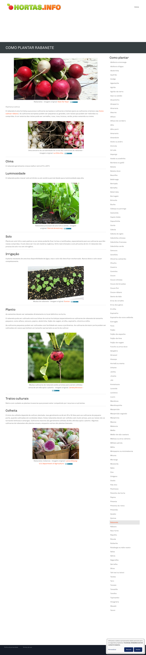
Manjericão (115, 409)
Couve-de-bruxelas (118, 284)
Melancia (114, 426)
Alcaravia (114, 108)
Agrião (113, 87)
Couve (112, 276)
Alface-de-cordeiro (118, 121)
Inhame (113, 368)
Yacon (112, 610)
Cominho (114, 271)
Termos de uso (27, 647)
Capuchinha (115, 221)
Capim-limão (115, 217)
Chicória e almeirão (118, 259)
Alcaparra (114, 104)
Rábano (113, 527)
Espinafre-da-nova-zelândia (121, 317)
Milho (112, 447)
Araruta (113, 146)
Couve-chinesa (116, 280)
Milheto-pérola (116, 443)
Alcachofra (114, 100)
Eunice (67, 301)
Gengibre (114, 351)
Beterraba (114, 192)
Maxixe (113, 422)
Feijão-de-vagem (117, 343)
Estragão (114, 322)
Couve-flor (114, 288)
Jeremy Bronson (75, 388)
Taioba (113, 577)
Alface (112, 117)
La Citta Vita (58, 153)
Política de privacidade (11, 647)
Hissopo (113, 359)
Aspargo (113, 154)
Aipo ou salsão (116, 96)
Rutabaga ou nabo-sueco (120, 548)
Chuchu (113, 263)
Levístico (114, 393)
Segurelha (114, 560)
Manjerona (114, 418)
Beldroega (114, 179)
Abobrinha (114, 71)
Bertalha (113, 188)
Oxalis (112, 481)
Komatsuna (115, 384)
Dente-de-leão (116, 297)
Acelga (113, 79)
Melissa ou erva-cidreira (120, 439)
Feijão (112, 330)
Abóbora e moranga (118, 62)
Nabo (112, 468)
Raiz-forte (114, 531)
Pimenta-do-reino (117, 506)
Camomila (114, 213)
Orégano (113, 476)
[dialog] (125, 646)
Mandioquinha (116, 405)
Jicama (113, 376)
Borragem (114, 196)
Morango (114, 460)
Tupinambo (114, 598)
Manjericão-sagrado (118, 414)
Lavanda (113, 388)
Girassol (113, 355)
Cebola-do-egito (116, 234)
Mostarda (114, 464)
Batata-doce (115, 171)
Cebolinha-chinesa (117, 238)
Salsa (112, 552)
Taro (112, 581)
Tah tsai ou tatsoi (117, 573)
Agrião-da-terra (116, 92)
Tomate (113, 585)
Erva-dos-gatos (116, 305)
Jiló (111, 380)
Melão (112, 430)
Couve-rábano (116, 292)
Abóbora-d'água (116, 66)
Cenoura (113, 250)
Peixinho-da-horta (117, 493)
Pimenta (113, 501)
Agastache (114, 83)
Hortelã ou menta (117, 363)
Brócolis (113, 200)
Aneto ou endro (116, 142)
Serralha (114, 564)
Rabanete (114, 522)
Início (136, 7)
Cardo (112, 225)
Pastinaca (114, 489)
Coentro (113, 267)
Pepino (113, 497)
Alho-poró (114, 129)
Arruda (113, 150)
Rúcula (113, 539)
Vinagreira (114, 602)
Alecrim (113, 112)
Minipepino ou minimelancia (121, 451)
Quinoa (113, 518)
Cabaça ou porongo (118, 209)
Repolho (113, 535)
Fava (112, 326)
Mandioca (114, 401)
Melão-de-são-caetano (119, 435)
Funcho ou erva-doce (118, 347)
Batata (113, 167)
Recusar (128, 649)
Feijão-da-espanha (118, 334)
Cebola (113, 230)
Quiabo (113, 514)
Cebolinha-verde (117, 246)
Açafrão (113, 75)
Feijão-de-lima (116, 338)
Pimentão (114, 510)
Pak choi (113, 485)
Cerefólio (114, 255)
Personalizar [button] (112, 649)
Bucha (112, 204)
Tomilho (113, 593)
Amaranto (114, 133)
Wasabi (113, 606)
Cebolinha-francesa (118, 242)
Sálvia (112, 556)
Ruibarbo (114, 543)
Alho (112, 125)
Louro (112, 397)
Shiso (112, 568)
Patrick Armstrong (54, 228)
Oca (112, 472)
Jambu (113, 372)
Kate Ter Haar (63, 102)
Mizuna (113, 455)
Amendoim (114, 138)
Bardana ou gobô (117, 163)
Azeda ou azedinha (117, 159)
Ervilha (113, 309)
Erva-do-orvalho (117, 301)
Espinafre (114, 313)
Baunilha (114, 175)
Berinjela (114, 184)
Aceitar (138, 649)
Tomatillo (114, 589)
